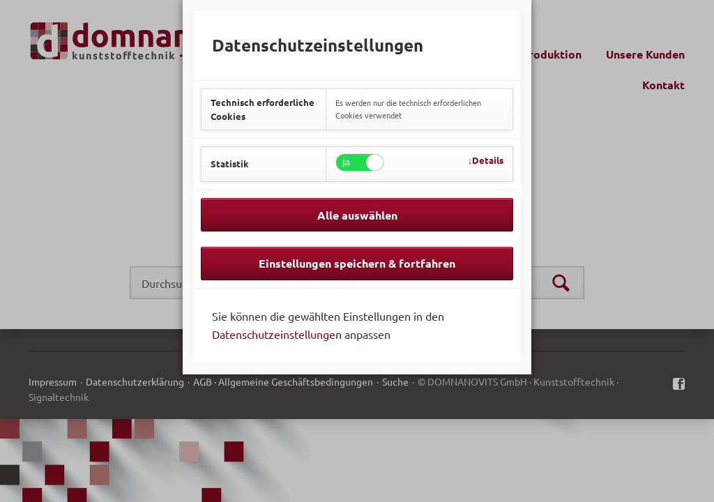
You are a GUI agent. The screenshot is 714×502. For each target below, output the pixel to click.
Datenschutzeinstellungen (277, 334)
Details (487, 160)
